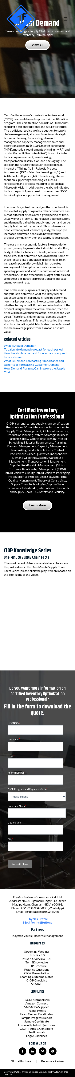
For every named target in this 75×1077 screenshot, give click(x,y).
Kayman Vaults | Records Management (37, 935)
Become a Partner (53, 1061)
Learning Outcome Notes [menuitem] (36, 976)
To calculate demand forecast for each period (33, 349)
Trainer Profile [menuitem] (36, 1010)
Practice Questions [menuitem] (36, 969)
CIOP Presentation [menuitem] (36, 973)
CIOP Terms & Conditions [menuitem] (36, 1028)
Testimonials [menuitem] (36, 1032)
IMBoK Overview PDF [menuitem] (36, 958)
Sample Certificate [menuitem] (36, 1021)
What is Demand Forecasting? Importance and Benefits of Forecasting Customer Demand (34, 362)
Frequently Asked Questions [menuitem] (36, 1025)
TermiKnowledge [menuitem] (36, 962)
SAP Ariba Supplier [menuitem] (36, 1007)
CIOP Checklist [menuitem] (36, 980)
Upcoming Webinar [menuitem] (36, 951)
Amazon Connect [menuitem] (36, 1003)
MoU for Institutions (37, 922)
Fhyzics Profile (37, 919)
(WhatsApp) (56, 908)
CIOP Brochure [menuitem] (36, 966)
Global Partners (21, 1061)
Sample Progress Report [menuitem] (36, 1017)
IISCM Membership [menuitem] (37, 999)
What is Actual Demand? (20, 345)
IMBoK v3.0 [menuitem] (37, 955)
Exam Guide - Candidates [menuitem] (36, 1014)
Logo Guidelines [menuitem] (36, 1036)
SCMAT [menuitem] (36, 984)
